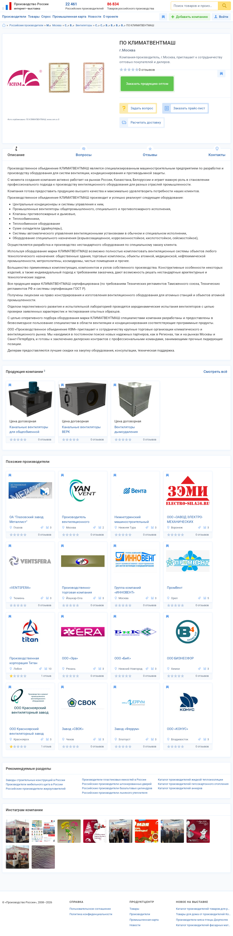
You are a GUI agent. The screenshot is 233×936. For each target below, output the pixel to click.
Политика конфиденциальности (90, 914)
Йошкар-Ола (72, 598)
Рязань (69, 668)
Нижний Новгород (128, 668)
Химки (173, 668)
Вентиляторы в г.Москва (123, 25)
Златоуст (122, 739)
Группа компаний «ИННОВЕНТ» (127, 590)
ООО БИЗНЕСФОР (180, 658)
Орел (172, 598)
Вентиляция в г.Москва (113, 25)
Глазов (15, 527)
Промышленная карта (69, 17)
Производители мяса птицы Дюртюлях (202, 919)
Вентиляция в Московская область (108, 25)
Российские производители (26, 25)
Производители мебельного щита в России (34, 784)
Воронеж (175, 527)
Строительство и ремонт (67, 25)
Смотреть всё (215, 371)
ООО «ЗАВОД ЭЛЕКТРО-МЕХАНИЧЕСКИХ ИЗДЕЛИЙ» (185, 520)
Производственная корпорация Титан (24, 660)
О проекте (110, 17)
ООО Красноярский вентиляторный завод (26, 731)
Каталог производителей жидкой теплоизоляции (190, 779)
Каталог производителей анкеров (180, 788)
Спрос (46, 17)
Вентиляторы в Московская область (118, 25)
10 (48, 668)
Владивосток (177, 739)
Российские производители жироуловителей (36, 788)
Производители (14, 17)
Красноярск (19, 739)
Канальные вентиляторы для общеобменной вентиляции (28, 430)
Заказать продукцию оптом (147, 84)
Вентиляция (72, 25)
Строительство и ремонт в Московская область (97, 25)
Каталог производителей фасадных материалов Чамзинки (203, 925)
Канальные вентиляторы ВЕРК (81, 429)
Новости (94, 17)
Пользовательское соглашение (90, 908)
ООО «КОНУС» (177, 729)
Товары (34, 17)
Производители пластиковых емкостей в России (114, 779)
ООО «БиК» (122, 658)
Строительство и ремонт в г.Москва (102, 25)
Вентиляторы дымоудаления (126, 429)
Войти (221, 17)
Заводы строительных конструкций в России (35, 780)
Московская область (48, 25)
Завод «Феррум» (126, 729)
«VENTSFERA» (20, 588)
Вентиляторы (84, 25)
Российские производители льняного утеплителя (114, 792)
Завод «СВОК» (72, 729)
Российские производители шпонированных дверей (117, 784)
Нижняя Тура (125, 527)
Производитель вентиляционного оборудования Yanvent (79, 520)
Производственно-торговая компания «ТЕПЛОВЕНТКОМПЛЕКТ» (81, 590)
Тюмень (16, 598)
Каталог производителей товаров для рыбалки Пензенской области (203, 908)
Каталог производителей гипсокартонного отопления (193, 784)
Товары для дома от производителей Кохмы (203, 914)
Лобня (15, 668)
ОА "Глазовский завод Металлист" (26, 519)
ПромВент (174, 588)
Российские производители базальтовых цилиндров (117, 788)
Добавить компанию (192, 17)
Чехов (68, 739)
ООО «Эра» (70, 658)
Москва (57, 25)
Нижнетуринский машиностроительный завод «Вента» (131, 520)
